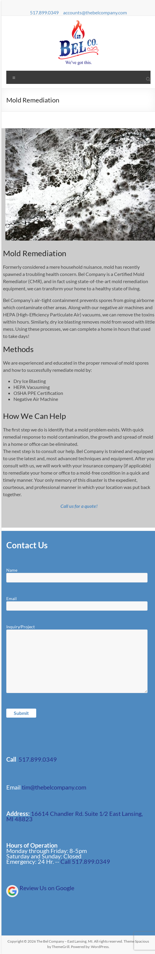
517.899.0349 (44, 12)
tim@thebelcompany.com (54, 787)
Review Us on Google (46, 887)
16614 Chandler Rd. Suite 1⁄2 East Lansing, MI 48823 (74, 816)
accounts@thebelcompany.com (95, 12)
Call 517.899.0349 (85, 861)
